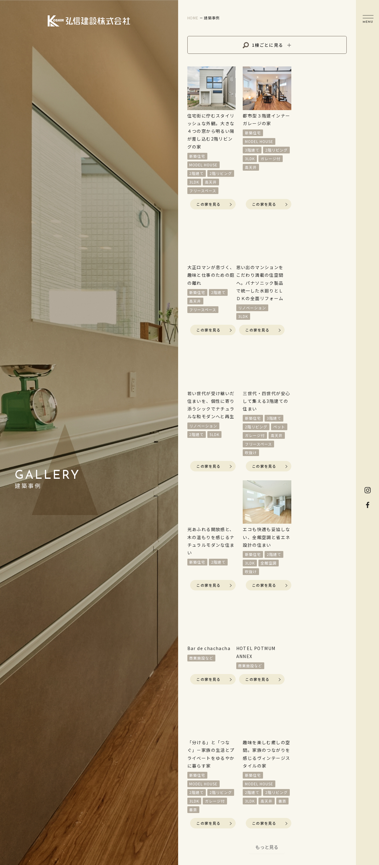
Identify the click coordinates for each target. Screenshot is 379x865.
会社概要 (231, 814)
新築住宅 (234, 708)
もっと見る (266, 637)
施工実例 (231, 695)
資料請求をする (308, 700)
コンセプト (195, 763)
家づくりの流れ (200, 778)
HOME (189, 695)
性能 (187, 793)
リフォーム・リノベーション (200, 744)
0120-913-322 (333, 783)
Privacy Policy (276, 814)
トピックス (234, 769)
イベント (192, 710)
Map (344, 767)
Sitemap (315, 814)
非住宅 (232, 755)
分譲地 (189, 725)
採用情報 (231, 802)
